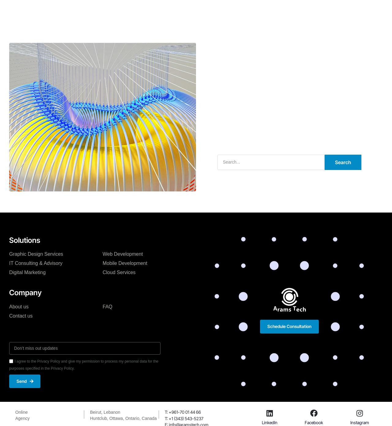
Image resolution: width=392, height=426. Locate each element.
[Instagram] (360, 413)
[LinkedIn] (269, 413)
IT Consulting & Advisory (35, 263)
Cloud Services (119, 272)
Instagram (359, 422)
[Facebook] (314, 413)
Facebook (314, 422)
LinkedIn (269, 422)
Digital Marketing (27, 272)
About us (18, 306)
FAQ (107, 306)
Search (343, 162)
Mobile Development (125, 263)
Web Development (123, 254)
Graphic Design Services (36, 254)
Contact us (20, 315)
